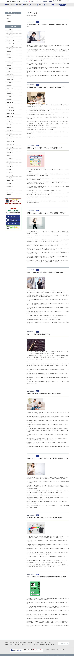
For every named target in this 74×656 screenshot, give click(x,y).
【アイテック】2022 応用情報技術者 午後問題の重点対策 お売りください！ (47, 576)
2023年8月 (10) (10, 119)
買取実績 (9, 21)
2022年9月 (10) (10, 149)
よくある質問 (23, 644)
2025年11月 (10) (10, 43)
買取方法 (20, 642)
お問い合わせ (42, 644)
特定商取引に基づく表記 (14, 644)
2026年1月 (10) (10, 37)
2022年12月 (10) (10, 141)
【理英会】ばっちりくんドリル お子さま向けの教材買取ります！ (44, 148)
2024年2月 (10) (10, 102)
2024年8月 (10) (10, 85)
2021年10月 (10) (10, 180)
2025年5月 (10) (10, 60)
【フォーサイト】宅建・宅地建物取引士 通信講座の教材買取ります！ (45, 272)
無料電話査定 (56, 1)
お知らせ (9, 15)
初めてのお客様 (37, 642)
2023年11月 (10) (10, 110)
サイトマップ (29, 644)
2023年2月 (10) (10, 135)
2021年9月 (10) (10, 183)
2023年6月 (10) (10, 124)
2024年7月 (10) (10, 88)
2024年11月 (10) (10, 76)
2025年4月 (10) (10, 62)
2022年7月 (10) (10, 155)
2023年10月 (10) (10, 113)
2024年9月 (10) (10, 82)
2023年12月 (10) (10, 107)
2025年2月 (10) (10, 68)
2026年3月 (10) (10, 32)
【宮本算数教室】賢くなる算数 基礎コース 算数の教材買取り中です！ (46, 87)
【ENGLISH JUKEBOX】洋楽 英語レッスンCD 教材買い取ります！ (45, 517)
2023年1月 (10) (10, 138)
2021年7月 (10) (10, 189)
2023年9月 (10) (10, 116)
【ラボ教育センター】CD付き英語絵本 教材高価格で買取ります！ (45, 393)
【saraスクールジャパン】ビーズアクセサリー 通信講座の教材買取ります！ (47, 458)
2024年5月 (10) (10, 93)
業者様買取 (36, 644)
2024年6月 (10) (10, 90)
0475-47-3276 (13, 223)
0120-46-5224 (13, 220)
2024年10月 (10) (10, 79)
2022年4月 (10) (10, 163)
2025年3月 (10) (10, 65)
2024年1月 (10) (10, 104)
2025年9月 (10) (10, 48)
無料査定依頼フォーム (14, 216)
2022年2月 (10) (10, 169)
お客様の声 (30, 642)
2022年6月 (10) (10, 158)
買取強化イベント (13, 642)
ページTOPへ (63, 643)
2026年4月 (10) (10, 29)
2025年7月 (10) (10, 54)
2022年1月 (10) (10, 172)
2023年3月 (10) (10, 133)
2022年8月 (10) (10, 152)
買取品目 (6, 642)
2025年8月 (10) (10, 51)
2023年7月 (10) (10, 121)
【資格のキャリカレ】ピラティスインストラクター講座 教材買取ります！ (47, 213)
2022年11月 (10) (10, 144)
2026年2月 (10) (10, 34)
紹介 (8, 18)
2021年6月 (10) (10, 191)
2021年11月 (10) (10, 177)
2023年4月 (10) (10, 130)
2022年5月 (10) (10, 161)
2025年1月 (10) (10, 71)
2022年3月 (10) (10, 166)
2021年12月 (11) (10, 175)
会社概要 (6, 644)
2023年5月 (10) (10, 127)
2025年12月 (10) (10, 40)
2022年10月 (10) (10, 147)
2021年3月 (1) (10, 194)
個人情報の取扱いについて (51, 644)
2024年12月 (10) (10, 74)
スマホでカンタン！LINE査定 (13, 227)
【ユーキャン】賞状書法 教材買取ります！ (38, 334)
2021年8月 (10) (10, 186)
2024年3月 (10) (10, 99)
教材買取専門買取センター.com (32, 1)
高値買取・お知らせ (13, 13)
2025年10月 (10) (10, 46)
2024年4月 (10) (10, 96)
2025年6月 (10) (10, 57)
